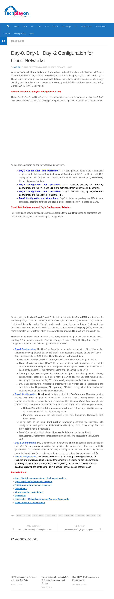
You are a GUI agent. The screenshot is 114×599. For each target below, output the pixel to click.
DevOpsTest (86, 27)
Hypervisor (20, 495)
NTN (39, 27)
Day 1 (54, 515)
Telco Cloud (100, 27)
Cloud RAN (21, 515)
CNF (28, 515)
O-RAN (7, 33)
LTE (47, 27)
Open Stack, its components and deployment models (42, 478)
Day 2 (61, 515)
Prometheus (21, 488)
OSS (88, 515)
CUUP (41, 515)
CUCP (35, 515)
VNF (99, 515)
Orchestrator (80, 515)
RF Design (66, 27)
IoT (76, 27)
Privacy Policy (20, 33)
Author (17, 67)
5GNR (55, 27)
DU (72, 515)
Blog (32, 33)
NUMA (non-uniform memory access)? (34, 485)
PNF (93, 515)
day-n (67, 515)
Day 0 (48, 515)
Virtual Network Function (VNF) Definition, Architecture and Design (55, 579)
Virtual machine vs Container (30, 492)
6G (32, 27)
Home (16, 27)
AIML (25, 27)
